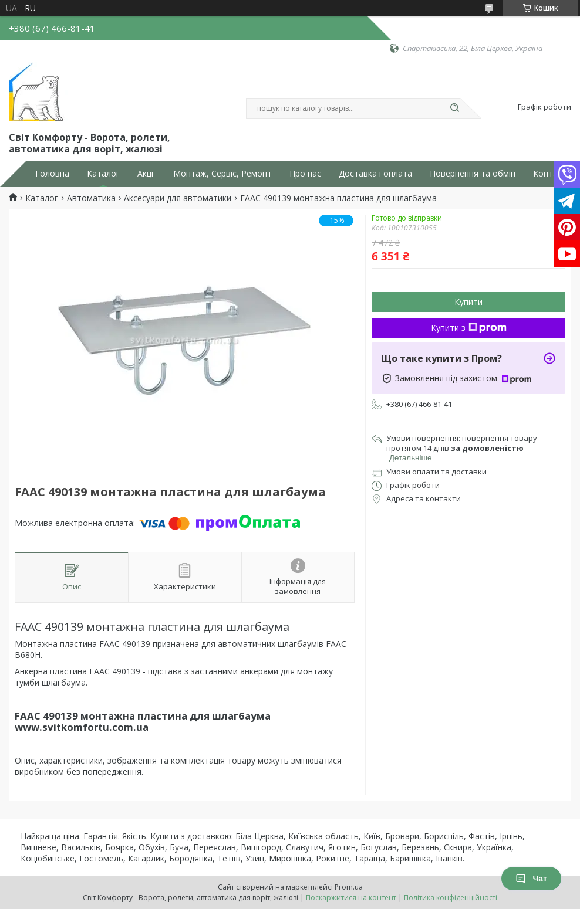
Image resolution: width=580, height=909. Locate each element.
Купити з (469, 327)
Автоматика (91, 198)
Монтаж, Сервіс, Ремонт (222, 173)
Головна (52, 173)
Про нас (305, 173)
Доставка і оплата (375, 173)
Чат (531, 878)
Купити (468, 301)
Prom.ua (349, 887)
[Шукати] (454, 108)
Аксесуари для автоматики (177, 198)
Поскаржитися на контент (351, 898)
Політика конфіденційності (450, 898)
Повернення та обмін (472, 173)
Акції (146, 173)
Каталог (103, 173)
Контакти (552, 173)
